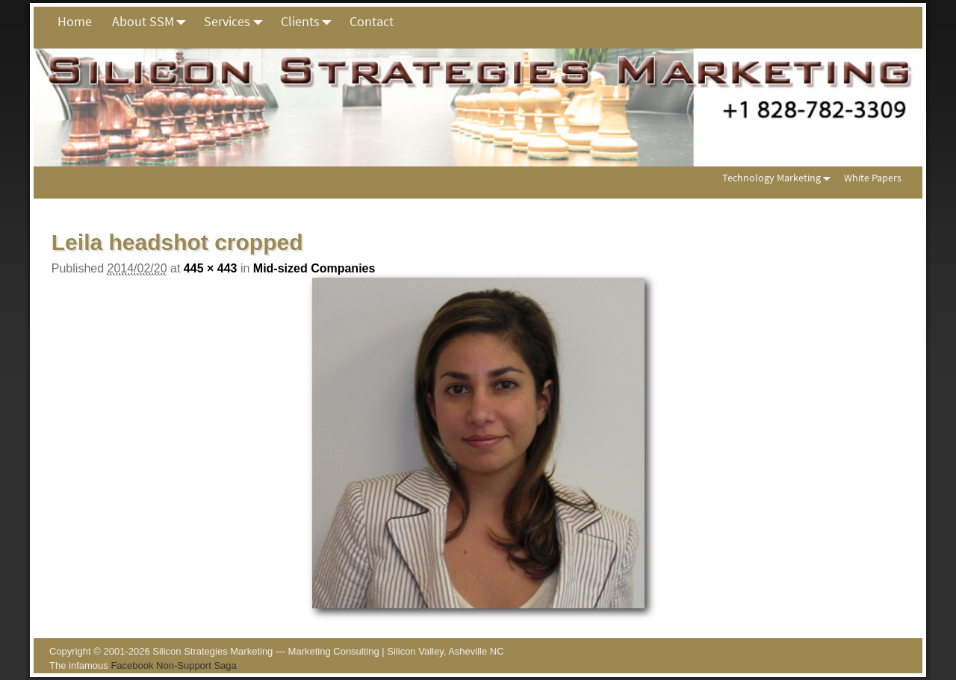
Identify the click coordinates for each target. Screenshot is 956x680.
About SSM (153, 22)
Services (237, 22)
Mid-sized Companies (314, 268)
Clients (310, 22)
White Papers (872, 177)
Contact (372, 21)
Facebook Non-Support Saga (173, 665)
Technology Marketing (779, 178)
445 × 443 (211, 268)
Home (75, 21)
